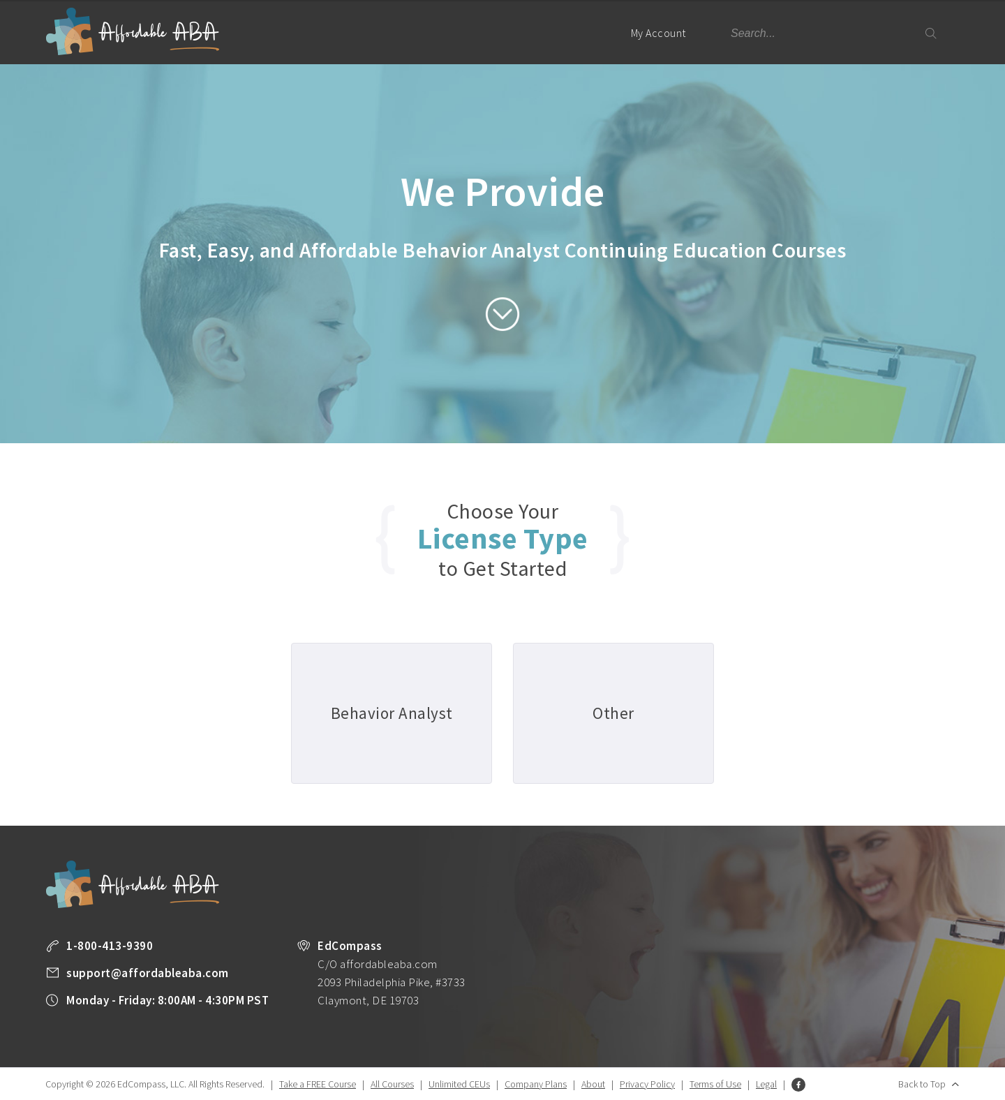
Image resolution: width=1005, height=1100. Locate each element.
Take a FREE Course (317, 1084)
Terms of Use (715, 1084)
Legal (766, 1084)
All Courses (392, 1084)
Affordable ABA (132, 32)
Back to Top (922, 1084)
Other (613, 713)
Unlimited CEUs (459, 1084)
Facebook (798, 1085)
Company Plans (536, 1084)
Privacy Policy (647, 1084)
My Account (664, 45)
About (593, 1084)
